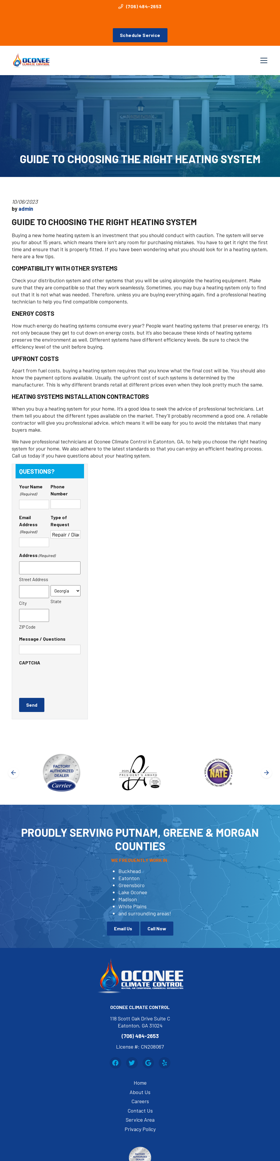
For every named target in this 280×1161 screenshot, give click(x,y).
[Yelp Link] (164, 1063)
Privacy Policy (140, 1129)
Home (140, 1082)
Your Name (31, 490)
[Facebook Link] (115, 1063)
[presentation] (63, 680)
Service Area (140, 1119)
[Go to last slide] (13, 772)
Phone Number (59, 490)
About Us (140, 1092)
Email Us (123, 928)
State (56, 601)
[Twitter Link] (132, 1063)
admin (26, 208)
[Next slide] (266, 772)
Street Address (33, 579)
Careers (140, 1101)
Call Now (156, 928)
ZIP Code (27, 627)
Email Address (28, 524)
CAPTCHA (29, 662)
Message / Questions (42, 639)
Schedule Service (140, 35)
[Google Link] (148, 1063)
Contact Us (140, 1110)
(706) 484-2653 (140, 6)
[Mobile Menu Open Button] (263, 60)
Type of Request (60, 520)
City (23, 603)
